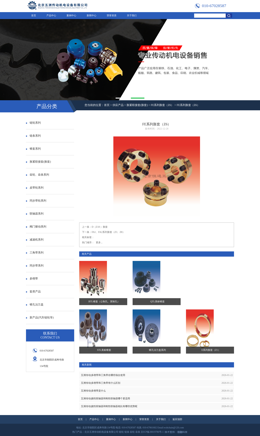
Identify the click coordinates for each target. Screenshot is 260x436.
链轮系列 (33, 122)
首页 (33, 15)
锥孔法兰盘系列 (157, 350)
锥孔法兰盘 (35, 304)
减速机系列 (35, 239)
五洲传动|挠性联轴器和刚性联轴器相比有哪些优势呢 (109, 406)
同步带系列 (35, 265)
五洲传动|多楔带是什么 (93, 390)
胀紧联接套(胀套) (137, 105)
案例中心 (71, 15)
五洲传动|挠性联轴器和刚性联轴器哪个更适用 (105, 398)
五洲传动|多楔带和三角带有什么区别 (100, 383)
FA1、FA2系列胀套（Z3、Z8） (108, 232)
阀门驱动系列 (36, 226)
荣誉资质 (111, 15)
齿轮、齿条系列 (37, 174)
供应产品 (118, 105)
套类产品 (33, 291)
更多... (99, 242)
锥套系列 (33, 148)
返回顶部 (177, 419)
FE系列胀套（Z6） (162, 105)
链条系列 (33, 135)
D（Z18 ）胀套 (100, 227)
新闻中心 (91, 15)
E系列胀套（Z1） (211, 350)
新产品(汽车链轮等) (40, 317)
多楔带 (32, 278)
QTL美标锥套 (157, 301)
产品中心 (51, 15)
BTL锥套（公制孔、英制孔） (104, 301)
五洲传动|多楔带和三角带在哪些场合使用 (103, 375)
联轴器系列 (35, 213)
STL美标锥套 (104, 350)
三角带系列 (35, 252)
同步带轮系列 (36, 200)
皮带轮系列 (35, 187)
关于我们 (132, 15)
